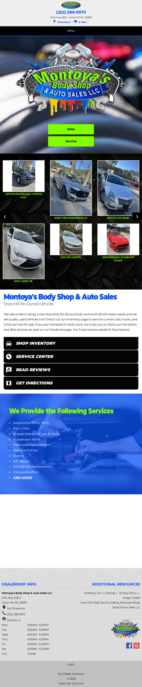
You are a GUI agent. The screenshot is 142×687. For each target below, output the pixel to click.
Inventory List (92, 593)
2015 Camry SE (23, 281)
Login (71, 664)
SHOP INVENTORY (35, 343)
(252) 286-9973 (71, 12)
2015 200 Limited (70, 257)
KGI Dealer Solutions (71, 674)
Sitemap (110, 593)
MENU (71, 31)
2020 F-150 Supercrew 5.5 (71, 217)
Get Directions (16, 608)
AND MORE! (22, 477)
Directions (61, 22)
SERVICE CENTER (34, 356)
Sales (71, 129)
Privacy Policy (128, 593)
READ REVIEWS (33, 369)
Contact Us (14, 620)
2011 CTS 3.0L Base (118, 217)
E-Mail (80, 22)
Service (71, 141)
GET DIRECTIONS (34, 383)
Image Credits (131, 597)
